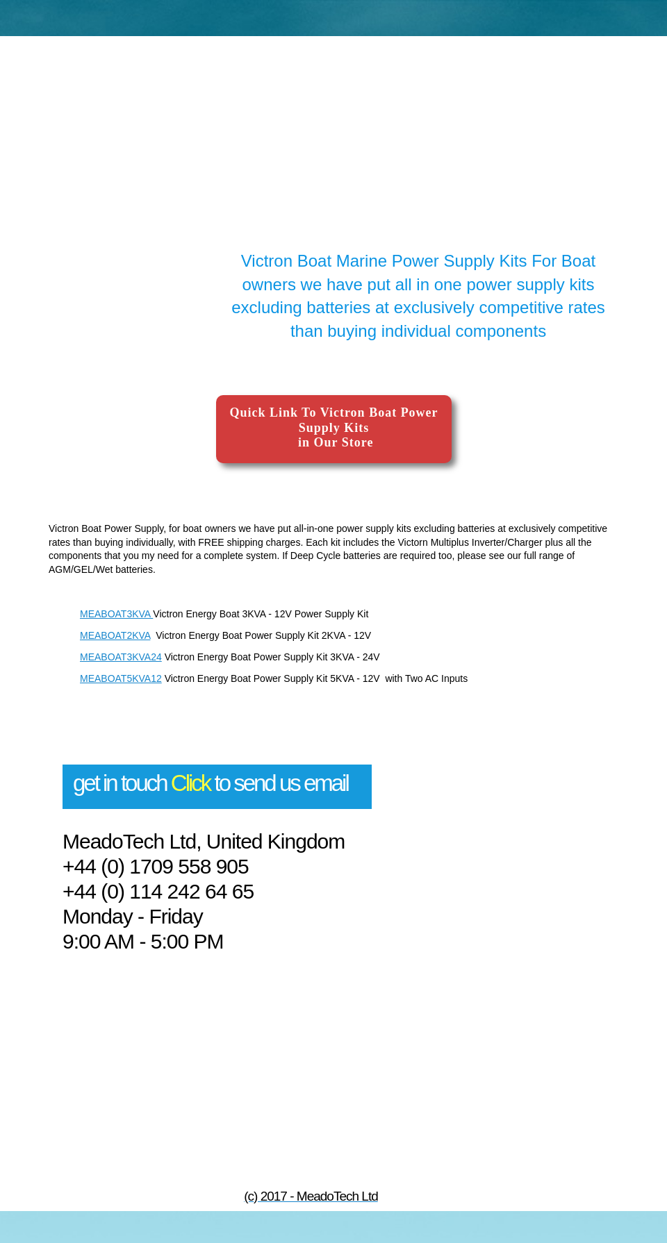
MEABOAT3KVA (116, 613)
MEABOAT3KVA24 (121, 656)
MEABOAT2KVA (115, 635)
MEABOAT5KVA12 (121, 678)
